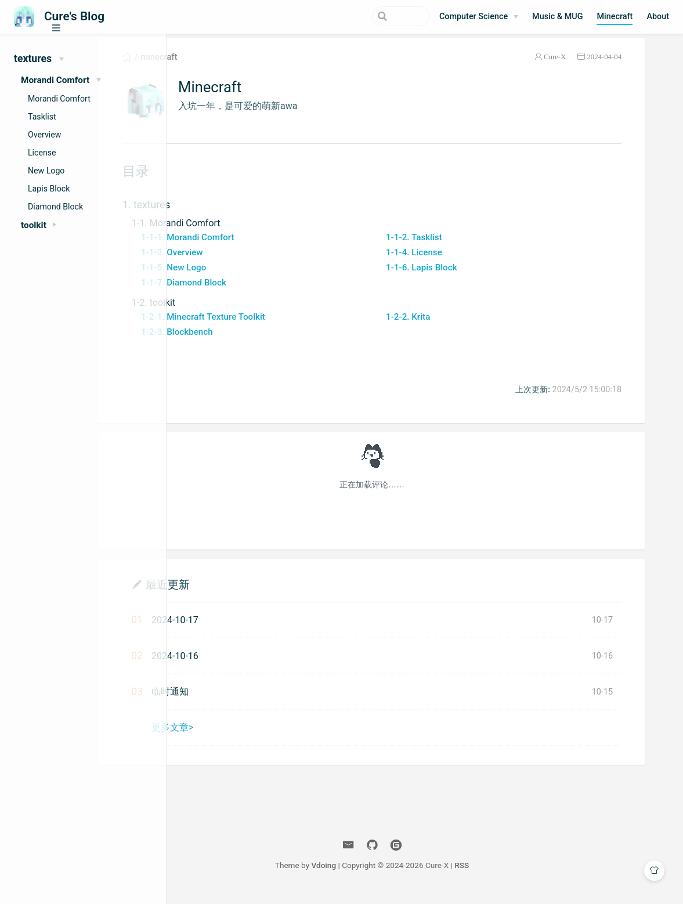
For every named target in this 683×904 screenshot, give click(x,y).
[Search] (371, 16)
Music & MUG (557, 16)
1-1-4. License (467, 261)
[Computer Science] (478, 16)
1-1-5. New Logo (248, 276)
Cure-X (585, 66)
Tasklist (42, 116)
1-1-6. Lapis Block (475, 276)
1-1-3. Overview (247, 261)
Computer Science (473, 16)
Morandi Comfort (59, 98)
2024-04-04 (634, 66)
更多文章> (248, 736)
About (657, 16)
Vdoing (376, 873)
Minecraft (615, 16)
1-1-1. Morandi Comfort (263, 246)
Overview (44, 134)
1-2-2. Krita (461, 325)
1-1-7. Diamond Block (259, 291)
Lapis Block (49, 188)
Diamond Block (55, 206)
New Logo (46, 170)
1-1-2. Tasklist (467, 246)
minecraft (234, 66)
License (42, 152)
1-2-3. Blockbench (252, 340)
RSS (515, 873)
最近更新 (243, 592)
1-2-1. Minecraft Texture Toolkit (278, 325)
